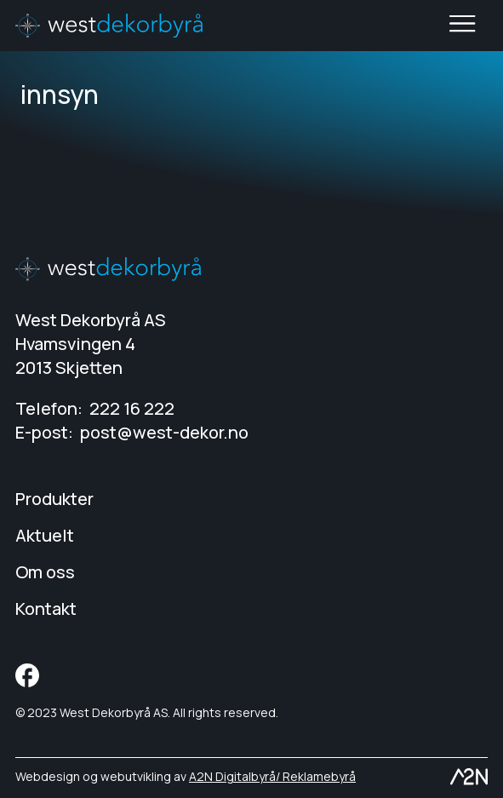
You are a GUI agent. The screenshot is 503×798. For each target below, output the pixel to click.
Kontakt (46, 608)
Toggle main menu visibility (463, 26)
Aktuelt (44, 535)
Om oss (45, 571)
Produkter (54, 498)
